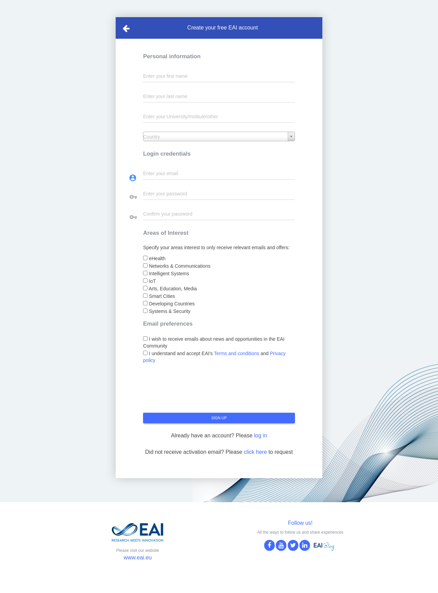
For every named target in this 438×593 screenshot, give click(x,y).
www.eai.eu (138, 557)
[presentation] (195, 390)
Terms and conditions (236, 353)
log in (260, 435)
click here (255, 452)
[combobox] (219, 136)
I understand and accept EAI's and (214, 357)
